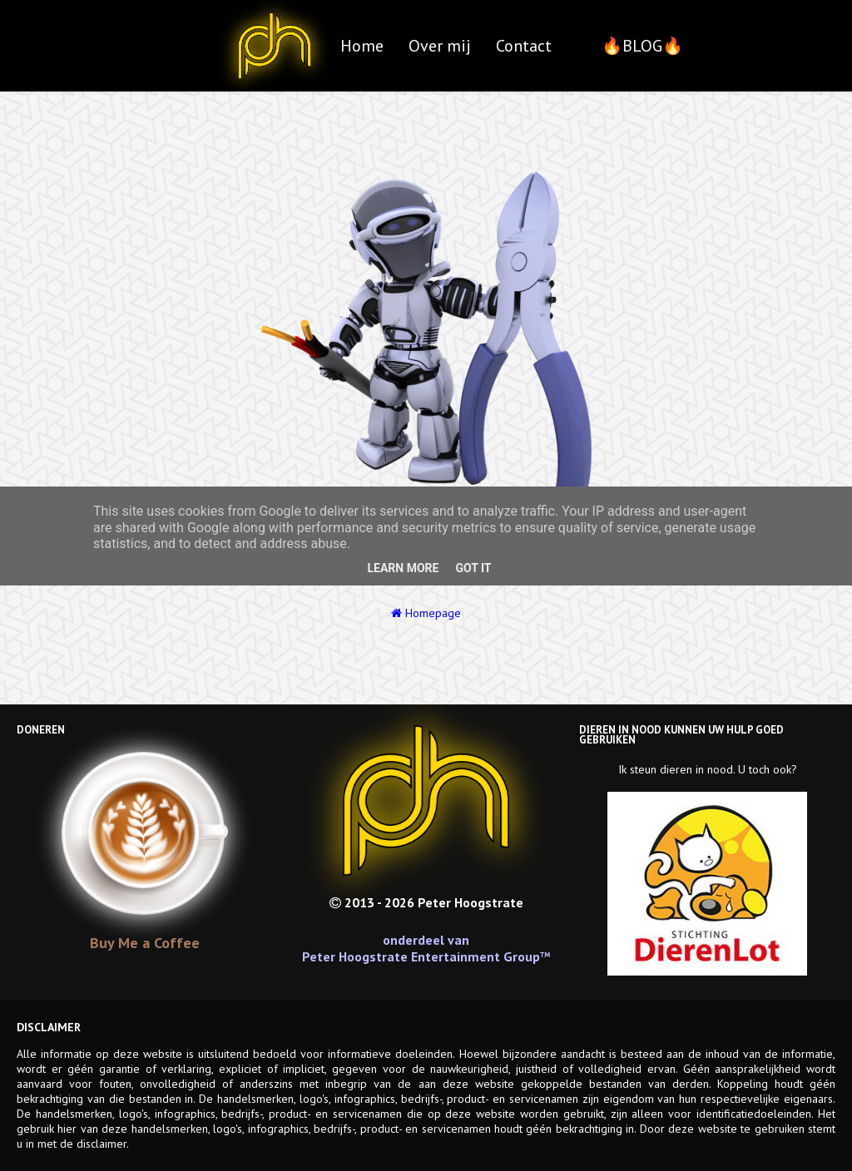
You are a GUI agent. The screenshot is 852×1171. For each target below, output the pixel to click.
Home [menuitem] (362, 46)
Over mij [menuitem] (440, 46)
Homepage (426, 612)
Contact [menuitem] (524, 46)
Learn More (402, 568)
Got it (473, 568)
